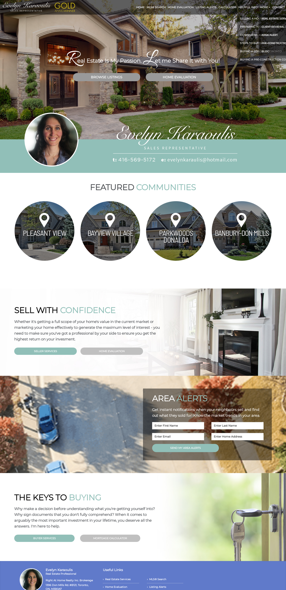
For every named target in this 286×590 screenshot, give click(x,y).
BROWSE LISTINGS (106, 77)
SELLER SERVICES (45, 351)
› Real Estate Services (117, 579)
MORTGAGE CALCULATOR (110, 538)
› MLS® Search (156, 579)
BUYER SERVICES (44, 538)
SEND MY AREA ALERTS (185, 448)
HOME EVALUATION (179, 77)
